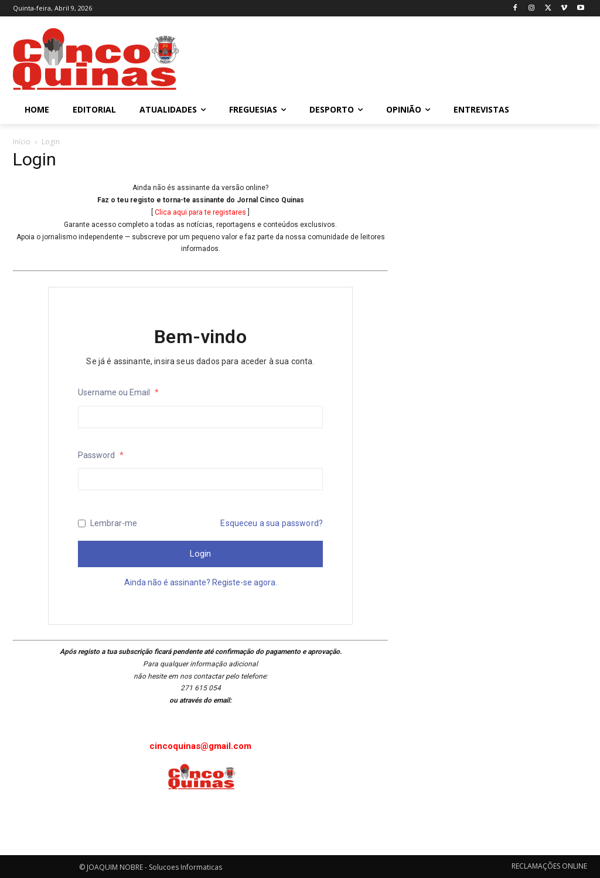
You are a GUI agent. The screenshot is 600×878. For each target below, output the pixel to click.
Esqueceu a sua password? (271, 523)
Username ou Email (118, 392)
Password (101, 455)
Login (200, 553)
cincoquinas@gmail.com (200, 746)
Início (21, 142)
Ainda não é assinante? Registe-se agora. (200, 582)
